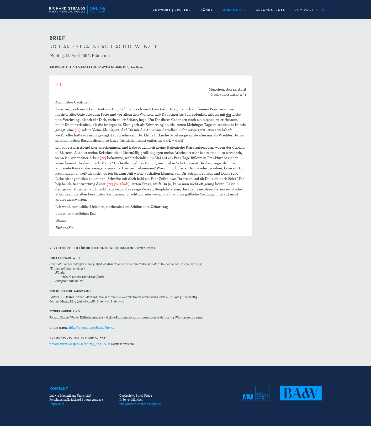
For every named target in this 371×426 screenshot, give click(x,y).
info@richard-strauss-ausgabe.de (140, 404)
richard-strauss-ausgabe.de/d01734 (91, 327)
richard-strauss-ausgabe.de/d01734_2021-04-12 (80, 344)
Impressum (56, 404)
